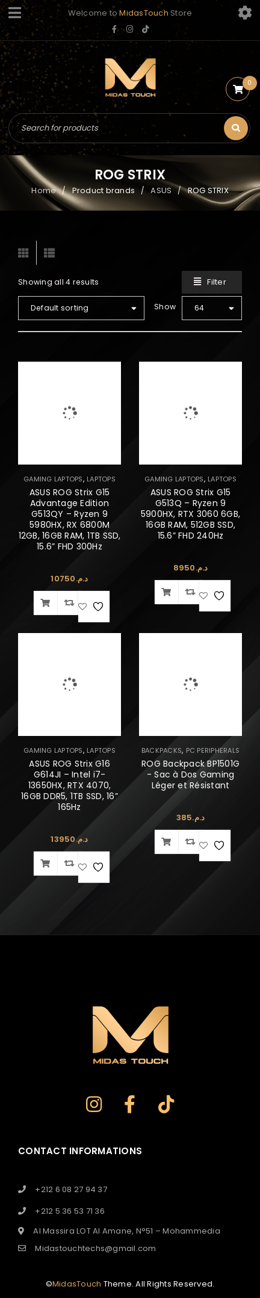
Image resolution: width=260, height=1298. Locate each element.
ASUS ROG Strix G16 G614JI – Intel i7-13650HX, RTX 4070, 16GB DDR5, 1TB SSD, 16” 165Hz (69, 785)
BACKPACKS (161, 750)
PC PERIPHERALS (213, 750)
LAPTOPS (101, 479)
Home (43, 190)
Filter (216, 282)
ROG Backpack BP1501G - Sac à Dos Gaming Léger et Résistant (190, 774)
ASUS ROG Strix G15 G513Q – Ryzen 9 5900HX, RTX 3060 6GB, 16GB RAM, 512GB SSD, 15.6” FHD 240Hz (190, 514)
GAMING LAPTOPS (53, 479)
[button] (46, 603)
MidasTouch (144, 13)
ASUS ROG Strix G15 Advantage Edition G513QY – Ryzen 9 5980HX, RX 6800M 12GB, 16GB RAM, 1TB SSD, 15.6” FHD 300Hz (70, 519)
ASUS (161, 190)
